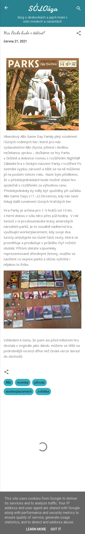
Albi (8, 382)
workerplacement (19, 391)
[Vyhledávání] (78, 9)
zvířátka (43, 391)
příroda (39, 382)
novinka (22, 382)
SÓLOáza (42, 9)
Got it (56, 529)
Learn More (36, 529)
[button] (78, 33)
